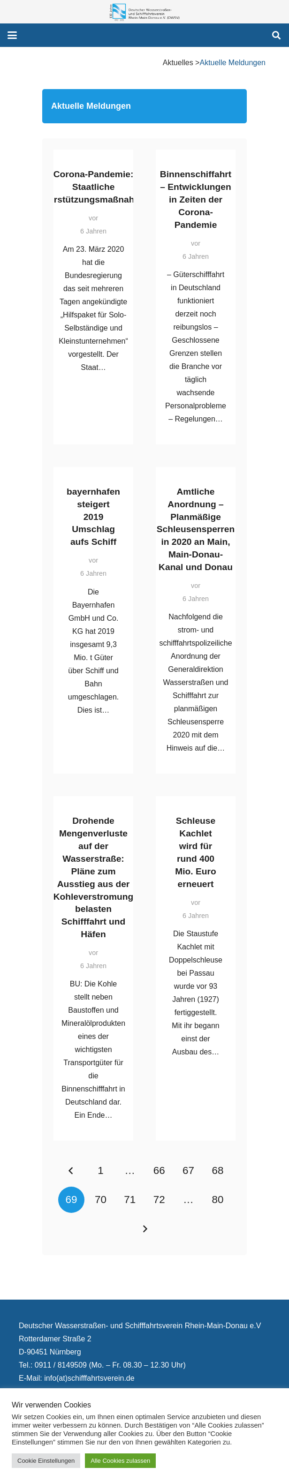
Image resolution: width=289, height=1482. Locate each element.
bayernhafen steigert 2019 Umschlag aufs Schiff (93, 517)
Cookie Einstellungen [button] (46, 1460)
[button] (12, 35)
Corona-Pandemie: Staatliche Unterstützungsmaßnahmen (93, 186)
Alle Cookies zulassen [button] (120, 1460)
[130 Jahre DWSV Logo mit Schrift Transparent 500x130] (144, 12)
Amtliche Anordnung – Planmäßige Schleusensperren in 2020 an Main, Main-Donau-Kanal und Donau (196, 529)
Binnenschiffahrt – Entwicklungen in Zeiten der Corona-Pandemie (195, 199)
